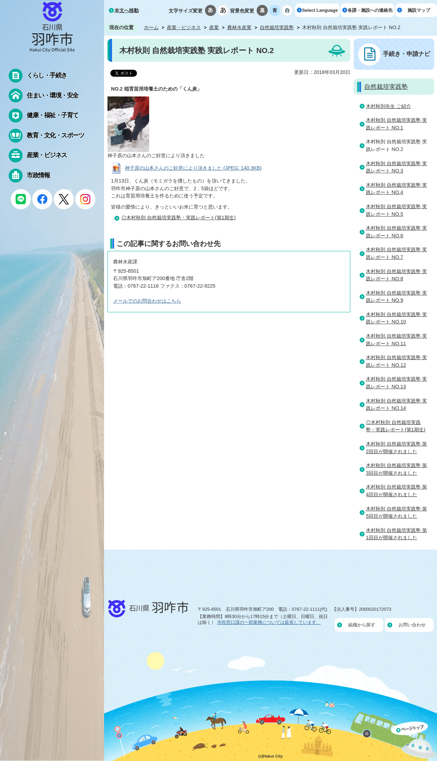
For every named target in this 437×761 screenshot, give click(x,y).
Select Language (320, 10)
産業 (214, 27)
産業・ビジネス (184, 27)
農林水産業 (239, 27)
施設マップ (419, 10)
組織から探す (361, 624)
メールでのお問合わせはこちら (147, 301)
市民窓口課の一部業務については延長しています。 (269, 622)
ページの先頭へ (414, 741)
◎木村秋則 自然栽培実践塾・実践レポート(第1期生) (178, 217)
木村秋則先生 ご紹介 (388, 106)
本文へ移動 (126, 10)
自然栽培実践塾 (277, 27)
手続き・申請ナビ (406, 53)
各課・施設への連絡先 (370, 10)
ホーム (151, 27)
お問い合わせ (412, 624)
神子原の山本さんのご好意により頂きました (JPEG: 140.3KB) (193, 168)
